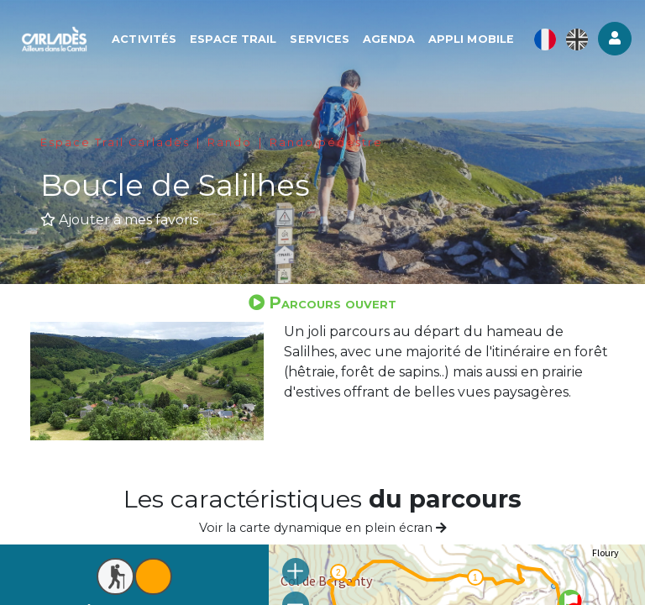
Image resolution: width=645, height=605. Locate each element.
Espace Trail (233, 39)
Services (319, 39)
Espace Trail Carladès (115, 142)
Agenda (389, 39)
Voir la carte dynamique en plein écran (323, 527)
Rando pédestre (326, 142)
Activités (144, 39)
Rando (229, 142)
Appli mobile (471, 39)
